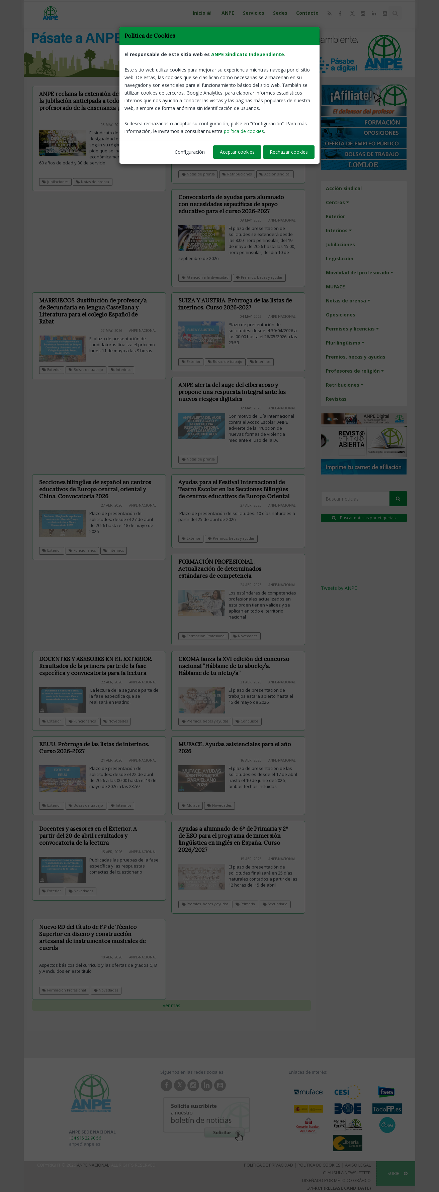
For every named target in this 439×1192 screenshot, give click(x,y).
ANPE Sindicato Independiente (247, 54)
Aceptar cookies (237, 152)
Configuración (190, 152)
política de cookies (244, 131)
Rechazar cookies (289, 152)
